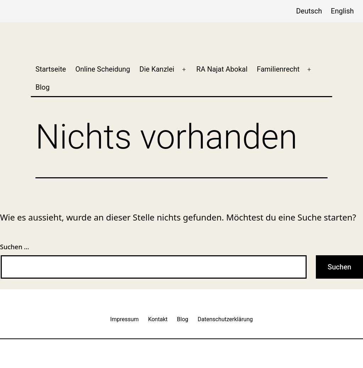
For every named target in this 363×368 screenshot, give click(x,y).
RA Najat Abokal (221, 69)
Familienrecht (278, 69)
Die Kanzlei (156, 69)
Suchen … (14, 246)
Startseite (50, 69)
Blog (42, 87)
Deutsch (309, 11)
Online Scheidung (102, 69)
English (342, 11)
